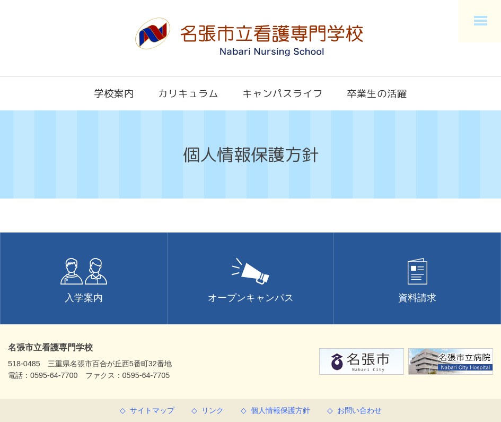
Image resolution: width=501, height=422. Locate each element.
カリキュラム (188, 93)
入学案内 (83, 280)
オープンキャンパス (251, 280)
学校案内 (114, 93)
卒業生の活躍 (377, 93)
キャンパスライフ (282, 93)
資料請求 (417, 280)
